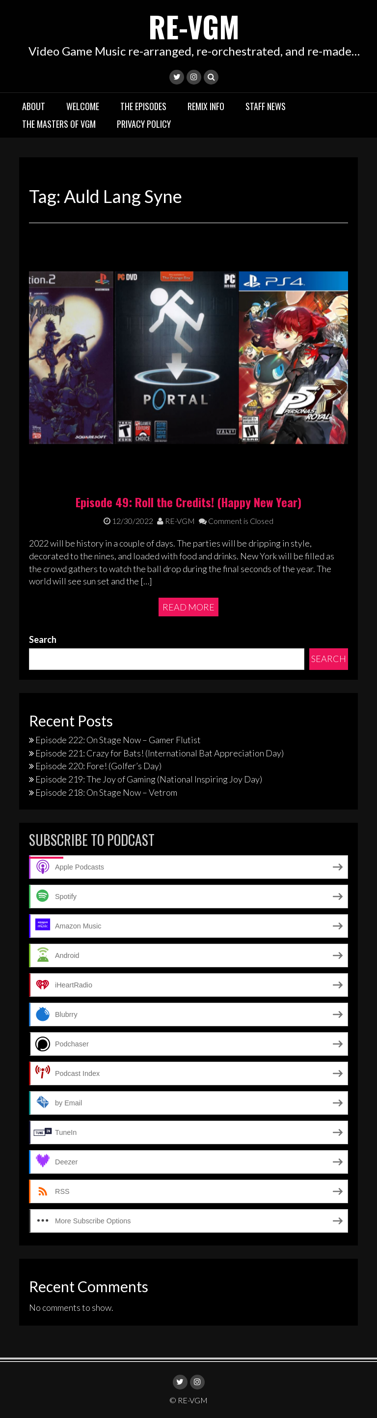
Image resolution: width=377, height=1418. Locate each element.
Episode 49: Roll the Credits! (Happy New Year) (188, 501)
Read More (188, 606)
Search (42, 639)
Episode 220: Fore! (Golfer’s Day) (98, 765)
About (33, 105)
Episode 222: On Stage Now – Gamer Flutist (118, 739)
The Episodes (143, 105)
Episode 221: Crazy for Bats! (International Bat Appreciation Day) (159, 752)
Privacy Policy (144, 123)
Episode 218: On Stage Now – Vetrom (106, 791)
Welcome (82, 105)
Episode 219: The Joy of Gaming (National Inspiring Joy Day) (148, 779)
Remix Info (206, 105)
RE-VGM (194, 26)
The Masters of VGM (59, 123)
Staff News (265, 105)
